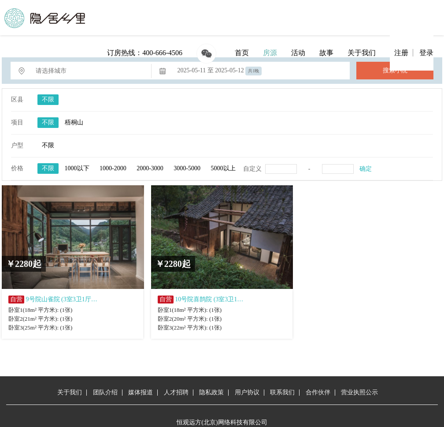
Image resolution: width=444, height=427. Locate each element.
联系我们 (282, 392)
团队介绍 (105, 392)
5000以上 (223, 168)
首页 (242, 52)
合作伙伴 (318, 392)
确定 (365, 168)
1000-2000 (113, 168)
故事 (326, 52)
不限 (48, 99)
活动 (298, 52)
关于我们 (362, 52)
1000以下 (77, 168)
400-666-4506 (162, 52)
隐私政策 (211, 392)
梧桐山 (74, 122)
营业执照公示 (359, 392)
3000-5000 (187, 168)
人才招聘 (176, 392)
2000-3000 (150, 168)
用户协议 (247, 392)
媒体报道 (140, 392)
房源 (270, 52)
